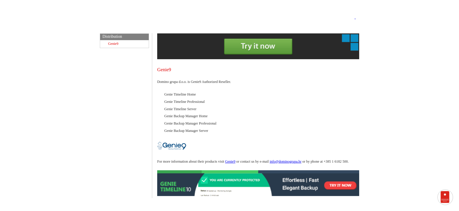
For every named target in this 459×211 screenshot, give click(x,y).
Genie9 (113, 44)
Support (254, 27)
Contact (348, 27)
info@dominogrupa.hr (286, 161)
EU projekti (287, 27)
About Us (321, 27)
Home (165, 27)
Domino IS (192, 27)
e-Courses (225, 27)
